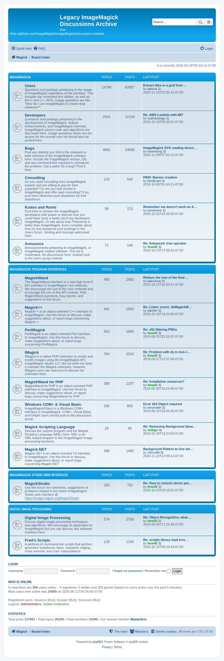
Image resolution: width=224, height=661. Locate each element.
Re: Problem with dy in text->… (166, 352)
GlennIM (154, 452)
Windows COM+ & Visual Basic (53, 404)
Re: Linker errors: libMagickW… (167, 307)
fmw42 (153, 247)
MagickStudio (37, 483)
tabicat (152, 89)
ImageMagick (20, 77)
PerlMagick (35, 330)
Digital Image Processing (31, 509)
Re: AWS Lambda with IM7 (163, 115)
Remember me (158, 570)
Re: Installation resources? (163, 381)
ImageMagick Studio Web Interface (39, 475)
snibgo (153, 430)
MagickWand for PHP (44, 382)
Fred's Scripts (37, 540)
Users (30, 86)
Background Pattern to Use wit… (168, 449)
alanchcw (154, 281)
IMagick (32, 352)
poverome (155, 210)
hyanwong (155, 151)
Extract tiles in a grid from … (165, 85)
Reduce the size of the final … (166, 277)
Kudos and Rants (40, 207)
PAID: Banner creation (160, 177)
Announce (34, 244)
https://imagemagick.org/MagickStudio (52, 498)
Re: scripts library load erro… (165, 540)
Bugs (29, 148)
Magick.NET (36, 449)
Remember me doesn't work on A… (170, 207)
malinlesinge (156, 118)
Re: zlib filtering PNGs (160, 329)
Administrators (31, 604)
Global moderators (56, 604)
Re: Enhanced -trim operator (165, 243)
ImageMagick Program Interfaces (38, 269)
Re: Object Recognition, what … (167, 517)
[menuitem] (39, 48)
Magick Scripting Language (50, 427)
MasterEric (138, 619)
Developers (35, 115)
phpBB (96, 641)
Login (13, 564)
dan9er (153, 310)
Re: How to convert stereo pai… (167, 483)
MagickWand (36, 278)
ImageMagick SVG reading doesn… (170, 148)
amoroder (154, 407)
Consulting (35, 178)
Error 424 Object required (162, 404)
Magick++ (33, 307)
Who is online (20, 582)
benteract (154, 181)
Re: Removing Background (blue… (169, 426)
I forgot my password (127, 570)
